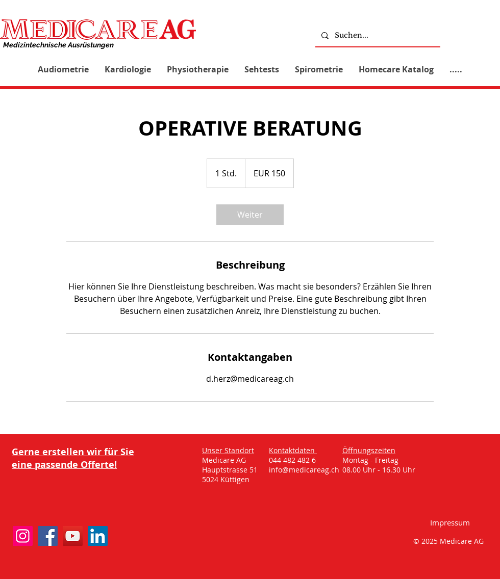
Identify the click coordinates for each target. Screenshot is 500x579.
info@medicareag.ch (304, 470)
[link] (250, 214)
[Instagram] (23, 536)
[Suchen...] (377, 35)
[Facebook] (48, 536)
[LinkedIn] (98, 536)
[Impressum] (450, 522)
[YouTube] (73, 536)
